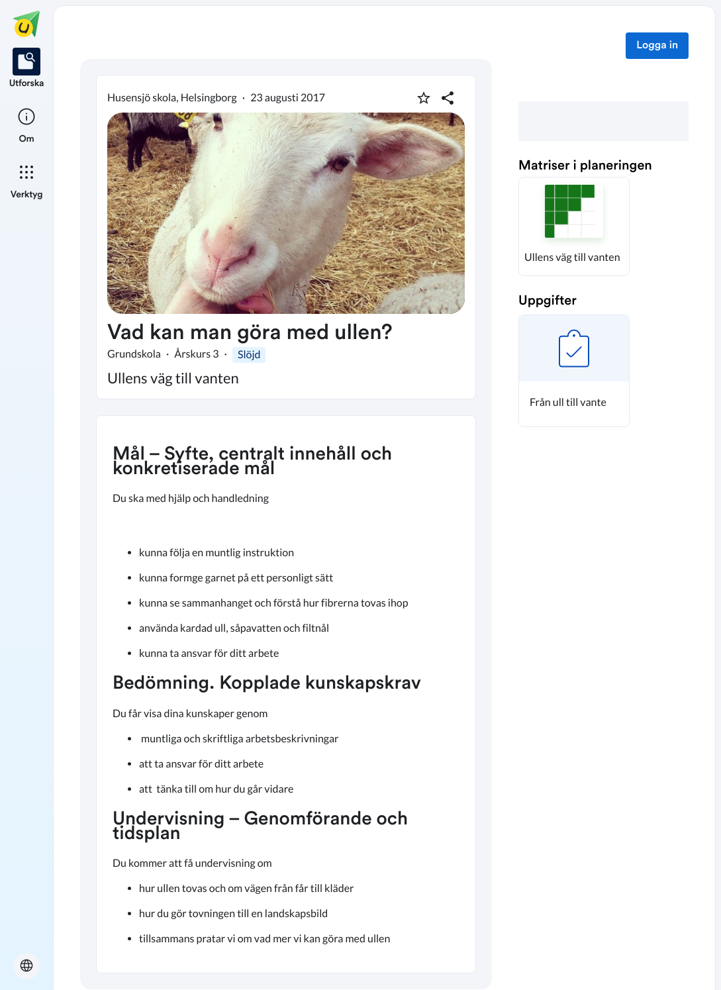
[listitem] (26, 69)
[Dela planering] (447, 98)
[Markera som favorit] (424, 98)
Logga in (657, 45)
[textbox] (286, 694)
